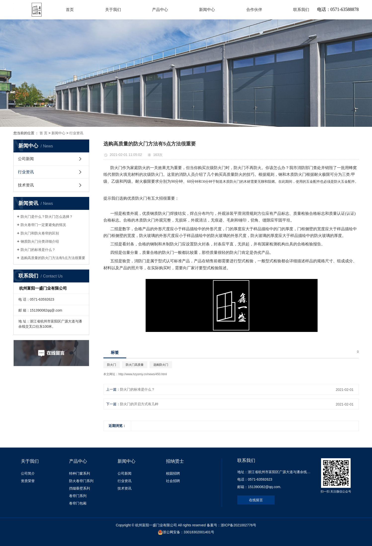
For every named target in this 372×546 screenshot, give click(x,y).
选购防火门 (160, 364)
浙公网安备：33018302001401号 (188, 532)
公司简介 (28, 473)
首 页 (43, 133)
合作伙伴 (254, 9)
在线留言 (256, 500)
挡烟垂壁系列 (79, 488)
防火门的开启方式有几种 (139, 404)
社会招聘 (173, 481)
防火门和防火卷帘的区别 (40, 233)
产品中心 (160, 9)
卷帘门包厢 (77, 503)
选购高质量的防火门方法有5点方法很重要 (53, 258)
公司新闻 (26, 159)
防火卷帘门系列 (81, 481)
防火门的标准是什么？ (38, 250)
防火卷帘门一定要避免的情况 (43, 225)
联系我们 (301, 9)
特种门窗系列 (79, 473)
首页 (70, 9)
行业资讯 (76, 133)
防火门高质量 (135, 364)
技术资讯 (26, 185)
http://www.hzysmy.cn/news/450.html (142, 374)
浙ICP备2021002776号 (238, 525)
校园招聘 (173, 473)
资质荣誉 (28, 481)
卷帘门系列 (77, 496)
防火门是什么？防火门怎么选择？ (47, 217)
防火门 (111, 364)
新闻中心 (207, 9)
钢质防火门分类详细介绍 (40, 241)
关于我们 (113, 9)
